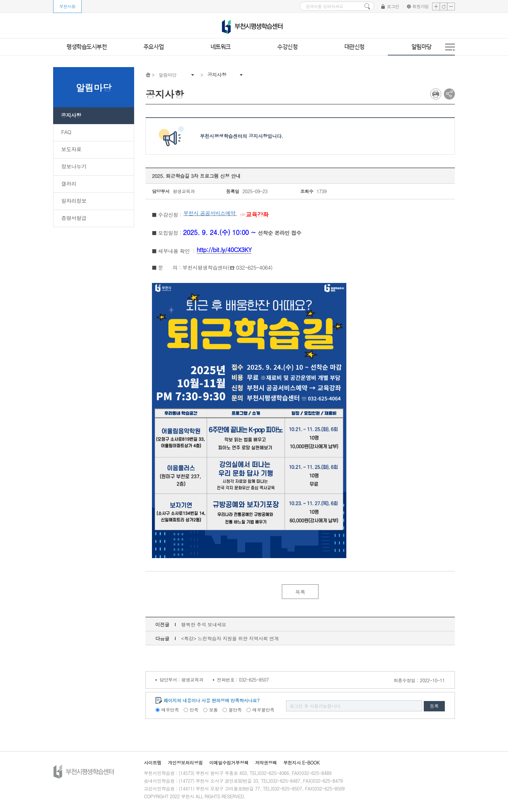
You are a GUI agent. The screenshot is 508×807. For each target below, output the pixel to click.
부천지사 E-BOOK (302, 763)
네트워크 (221, 47)
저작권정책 (267, 763)
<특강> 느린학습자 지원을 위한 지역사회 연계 (230, 638)
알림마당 (421, 47)
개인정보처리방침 (185, 763)
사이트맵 (152, 763)
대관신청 (354, 47)
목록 (300, 592)
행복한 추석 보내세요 (203, 624)
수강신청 (287, 47)
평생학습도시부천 (86, 47)
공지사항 (216, 74)
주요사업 (154, 47)
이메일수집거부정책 (229, 763)
